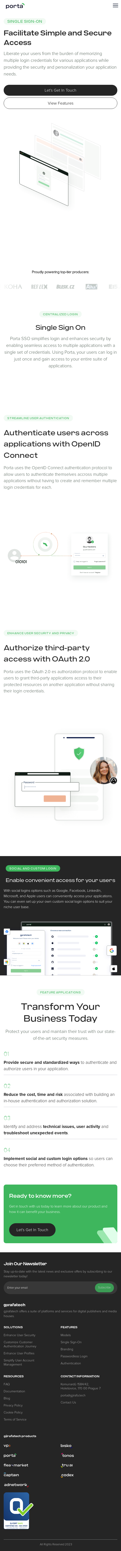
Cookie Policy (13, 1412)
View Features (60, 103)
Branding (67, 1349)
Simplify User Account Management (19, 1362)
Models (66, 1335)
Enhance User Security (19, 1335)
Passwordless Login (74, 1356)
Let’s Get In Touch (60, 90)
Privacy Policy (13, 1405)
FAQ (7, 1384)
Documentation (14, 1391)
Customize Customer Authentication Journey (20, 1344)
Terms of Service (15, 1419)
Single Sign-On (71, 1342)
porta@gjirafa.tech (73, 1395)
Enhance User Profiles (19, 1353)
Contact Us (68, 1402)
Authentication (71, 1363)
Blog (7, 1398)
